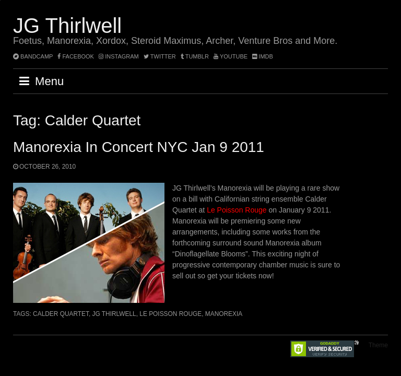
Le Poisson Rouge (236, 210)
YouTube (230, 56)
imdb (262, 56)
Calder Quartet (61, 314)
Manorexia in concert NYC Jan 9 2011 (138, 147)
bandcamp (33, 56)
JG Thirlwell (67, 25)
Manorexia (223, 314)
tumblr (195, 56)
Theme (378, 345)
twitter (160, 56)
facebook (75, 56)
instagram (119, 56)
